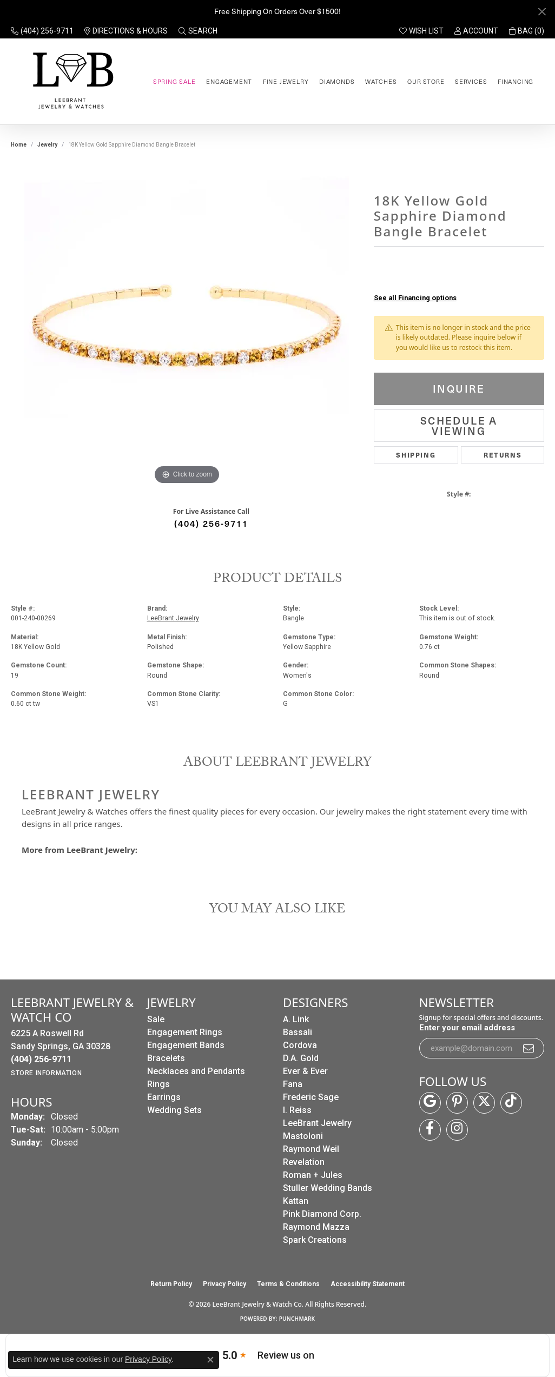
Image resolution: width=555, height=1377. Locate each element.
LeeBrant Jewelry (173, 618)
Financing (515, 81)
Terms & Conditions (288, 1284)
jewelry (47, 145)
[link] (42, 31)
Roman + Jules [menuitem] (312, 1175)
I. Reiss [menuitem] (297, 1110)
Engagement (229, 81)
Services (471, 81)
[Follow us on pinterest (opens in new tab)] (457, 1103)
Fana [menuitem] (292, 1084)
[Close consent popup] (210, 1359)
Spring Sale (174, 81)
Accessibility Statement (368, 1284)
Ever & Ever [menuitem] (305, 1071)
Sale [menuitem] (155, 1019)
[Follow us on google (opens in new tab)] (430, 1103)
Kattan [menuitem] (295, 1201)
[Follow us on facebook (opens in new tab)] (430, 1130)
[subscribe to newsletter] (529, 1048)
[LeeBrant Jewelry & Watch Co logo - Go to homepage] (71, 81)
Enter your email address (467, 1027)
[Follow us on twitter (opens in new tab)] (484, 1103)
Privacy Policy (224, 1284)
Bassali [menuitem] (297, 1032)
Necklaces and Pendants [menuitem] (196, 1071)
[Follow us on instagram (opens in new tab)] (457, 1130)
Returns (502, 455)
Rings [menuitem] (158, 1084)
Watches (381, 81)
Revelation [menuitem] (304, 1162)
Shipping (415, 455)
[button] (198, 31)
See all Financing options (415, 298)
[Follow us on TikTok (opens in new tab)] (511, 1103)
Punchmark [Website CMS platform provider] (297, 1318)
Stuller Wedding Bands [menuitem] (327, 1188)
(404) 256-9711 (211, 523)
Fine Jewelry (286, 81)
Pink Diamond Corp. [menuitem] (322, 1214)
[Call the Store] (41, 1059)
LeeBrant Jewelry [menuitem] (317, 1123)
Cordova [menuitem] (300, 1045)
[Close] (542, 11)
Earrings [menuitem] (164, 1097)
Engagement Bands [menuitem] (185, 1045)
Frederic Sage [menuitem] (311, 1097)
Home (19, 145)
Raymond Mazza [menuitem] (316, 1227)
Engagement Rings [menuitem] (184, 1032)
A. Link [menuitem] (296, 1019)
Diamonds (336, 81)
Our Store (425, 81)
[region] (186, 325)
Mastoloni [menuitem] (303, 1136)
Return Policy (171, 1284)
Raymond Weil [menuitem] (311, 1149)
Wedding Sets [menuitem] (174, 1110)
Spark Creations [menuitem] (315, 1240)
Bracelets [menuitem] (166, 1058)
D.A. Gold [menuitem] (301, 1058)
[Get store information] (46, 1073)
